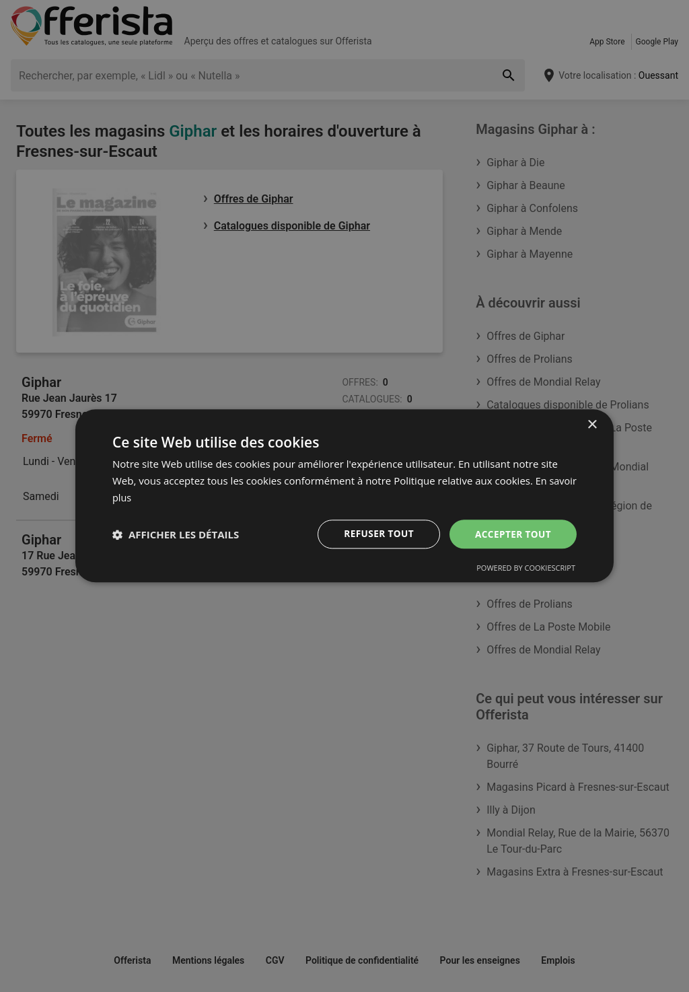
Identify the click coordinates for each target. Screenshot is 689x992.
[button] (175, 534)
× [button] (592, 425)
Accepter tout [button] (512, 533)
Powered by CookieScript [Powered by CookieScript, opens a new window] (525, 568)
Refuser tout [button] (376, 533)
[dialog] (344, 496)
